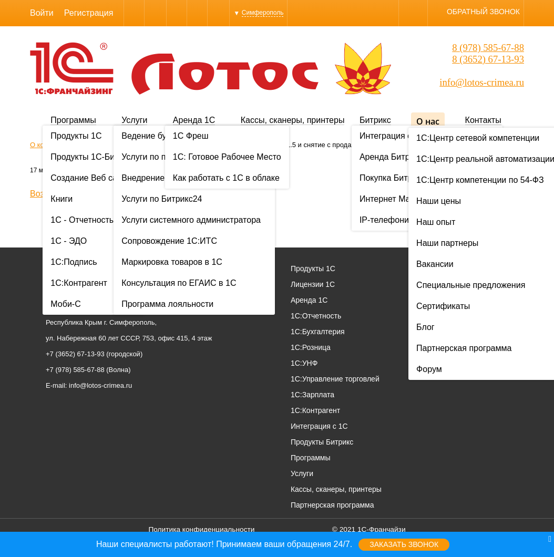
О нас (427, 121)
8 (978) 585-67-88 (488, 47)
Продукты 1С (313, 268)
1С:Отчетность (316, 316)
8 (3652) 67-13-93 (488, 59)
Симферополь (263, 12)
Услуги (134, 120)
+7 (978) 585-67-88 (75, 370)
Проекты (490, 284)
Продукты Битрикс (322, 442)
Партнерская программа (332, 505)
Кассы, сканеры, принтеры (293, 120)
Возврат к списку (63, 193)
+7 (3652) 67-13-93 (75, 354)
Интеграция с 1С (319, 426)
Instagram (197, 13)
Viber (134, 13)
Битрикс (375, 120)
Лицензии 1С (313, 284)
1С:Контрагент (315, 410)
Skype (155, 13)
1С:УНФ (304, 363)
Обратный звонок (483, 11)
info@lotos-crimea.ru (481, 82)
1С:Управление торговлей (335, 379)
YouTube (218, 13)
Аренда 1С (194, 120)
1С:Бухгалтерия (318, 331)
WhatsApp (176, 13)
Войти (42, 12)
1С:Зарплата (312, 394)
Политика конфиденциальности (201, 529)
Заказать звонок (404, 544)
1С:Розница (311, 347)
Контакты (483, 120)
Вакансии (492, 316)
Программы (73, 120)
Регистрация (89, 12)
